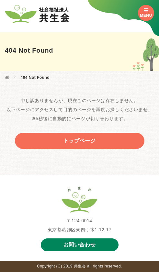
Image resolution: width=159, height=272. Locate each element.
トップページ (79, 140)
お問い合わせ (79, 244)
